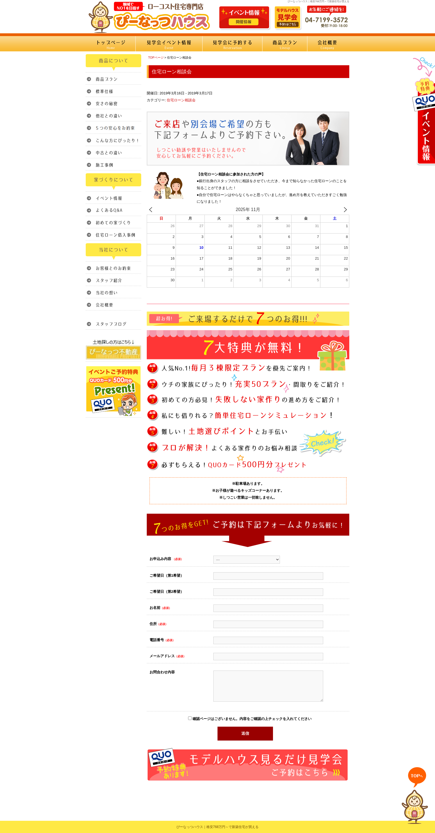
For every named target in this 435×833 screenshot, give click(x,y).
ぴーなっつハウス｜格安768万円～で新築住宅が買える (217, 827)
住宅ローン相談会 (181, 100)
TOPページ (156, 57)
